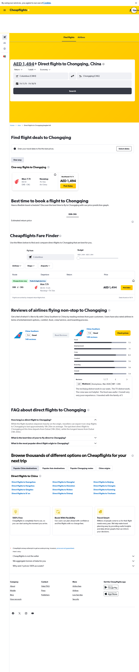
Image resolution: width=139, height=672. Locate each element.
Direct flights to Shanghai (66, 463)
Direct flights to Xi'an (24, 474)
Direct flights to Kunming (105, 471)
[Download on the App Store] (112, 574)
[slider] (80, 239)
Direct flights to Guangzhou (27, 463)
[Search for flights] (4, 18)
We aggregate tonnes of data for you (75, 542)
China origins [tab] (108, 449)
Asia (22, 107)
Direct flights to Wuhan (65, 471)
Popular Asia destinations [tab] (57, 449)
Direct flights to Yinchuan (106, 474)
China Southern (35, 312)
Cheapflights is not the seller (75, 537)
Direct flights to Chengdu (105, 467)
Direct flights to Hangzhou (26, 467)
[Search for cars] (4, 24)
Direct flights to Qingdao (26, 471)
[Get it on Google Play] (112, 568)
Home (15, 107)
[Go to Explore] (4, 30)
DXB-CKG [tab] (74, 195)
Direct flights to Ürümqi (65, 474)
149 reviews (34, 320)
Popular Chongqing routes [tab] (85, 449)
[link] (123, 314)
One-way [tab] (21, 141)
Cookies (47, 3)
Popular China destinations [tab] (28, 449)
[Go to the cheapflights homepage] (20, 10)
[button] (136, 3)
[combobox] (22, 50)
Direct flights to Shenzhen (66, 467)
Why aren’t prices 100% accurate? (75, 547)
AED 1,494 (27, 45)
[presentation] (107, 45)
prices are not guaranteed (68, 529)
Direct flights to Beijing (105, 463)
